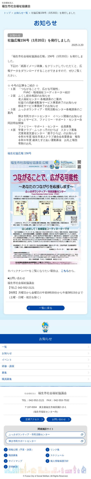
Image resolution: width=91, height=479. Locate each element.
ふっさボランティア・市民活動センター (29, 434)
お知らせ (7, 353)
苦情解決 (13, 466)
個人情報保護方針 (59, 461)
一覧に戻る (45, 307)
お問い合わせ (59, 419)
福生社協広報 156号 (19, 153)
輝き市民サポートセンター (22, 441)
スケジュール (57, 455)
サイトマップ (15, 461)
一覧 (4, 346)
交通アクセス (32, 419)
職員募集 (7, 379)
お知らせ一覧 (21, 13)
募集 (4, 372)
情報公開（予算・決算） (21, 449)
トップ (7, 13)
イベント (7, 359)
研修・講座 (8, 366)
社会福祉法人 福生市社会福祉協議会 (16, 5)
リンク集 (54, 449)
